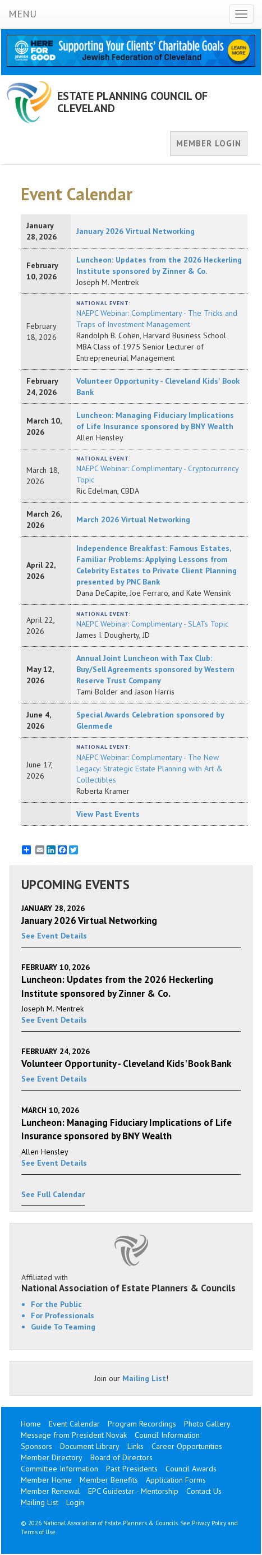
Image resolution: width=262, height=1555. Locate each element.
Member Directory (51, 1457)
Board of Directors (121, 1457)
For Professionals (62, 1315)
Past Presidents (132, 1469)
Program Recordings (142, 1424)
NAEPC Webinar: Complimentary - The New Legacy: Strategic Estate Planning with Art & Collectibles (149, 768)
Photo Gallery (207, 1424)
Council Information (167, 1435)
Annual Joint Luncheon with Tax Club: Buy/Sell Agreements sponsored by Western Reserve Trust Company (155, 669)
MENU (22, 13)
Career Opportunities (186, 1446)
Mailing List (144, 1378)
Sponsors (36, 1446)
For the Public (56, 1304)
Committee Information (59, 1469)
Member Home (46, 1480)
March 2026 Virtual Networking (133, 519)
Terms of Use (38, 1532)
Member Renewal (50, 1491)
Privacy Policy (209, 1523)
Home (31, 1424)
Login (75, 1502)
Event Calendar (74, 1424)
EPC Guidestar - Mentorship (133, 1491)
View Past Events (108, 814)
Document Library (89, 1446)
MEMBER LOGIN (208, 143)
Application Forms (176, 1480)
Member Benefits (109, 1480)
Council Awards (191, 1469)
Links (135, 1446)
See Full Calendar (53, 1194)
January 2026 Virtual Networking (135, 231)
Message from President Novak (74, 1435)
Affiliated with (131, 1283)
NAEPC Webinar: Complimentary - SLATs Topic (152, 624)
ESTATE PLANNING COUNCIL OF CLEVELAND (132, 102)
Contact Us (204, 1491)
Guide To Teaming (63, 1327)
